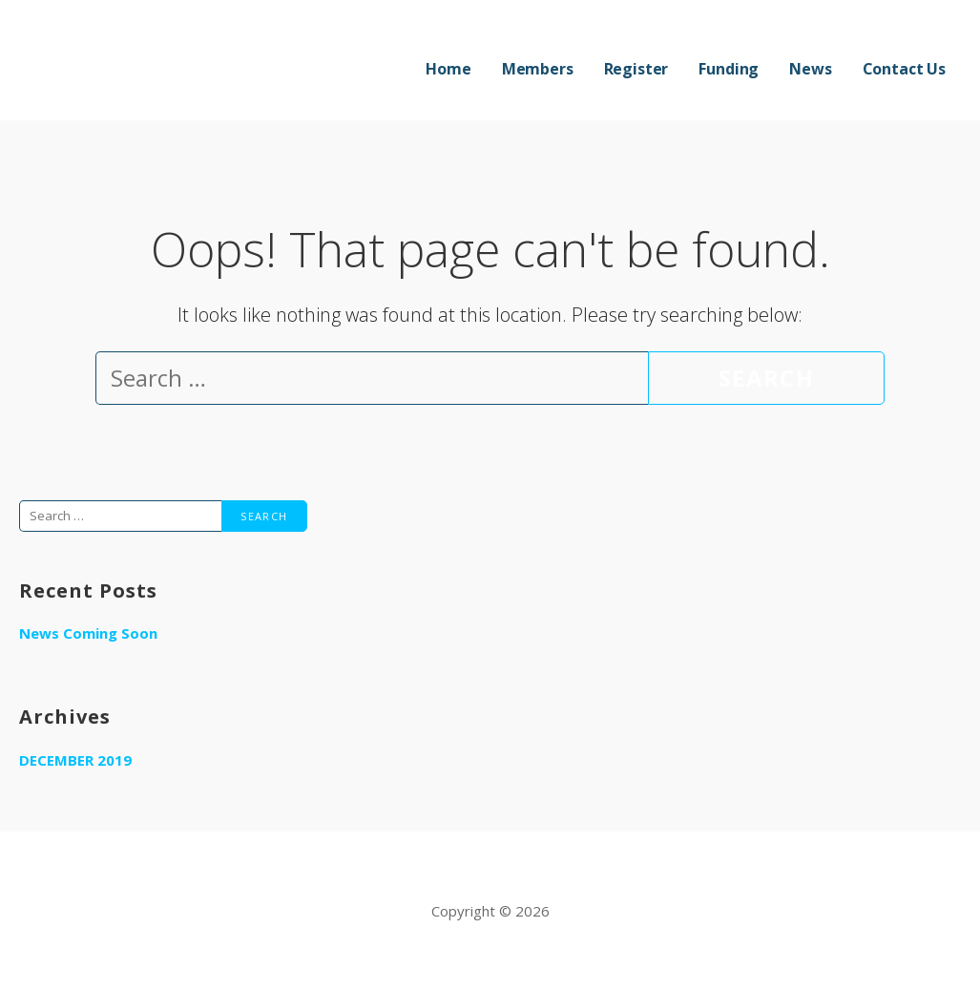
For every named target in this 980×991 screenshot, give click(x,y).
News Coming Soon (88, 633)
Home (448, 68)
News (810, 68)
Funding (729, 68)
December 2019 (75, 760)
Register (636, 68)
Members (537, 68)
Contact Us (904, 68)
